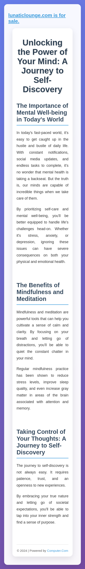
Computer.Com (57, 550)
